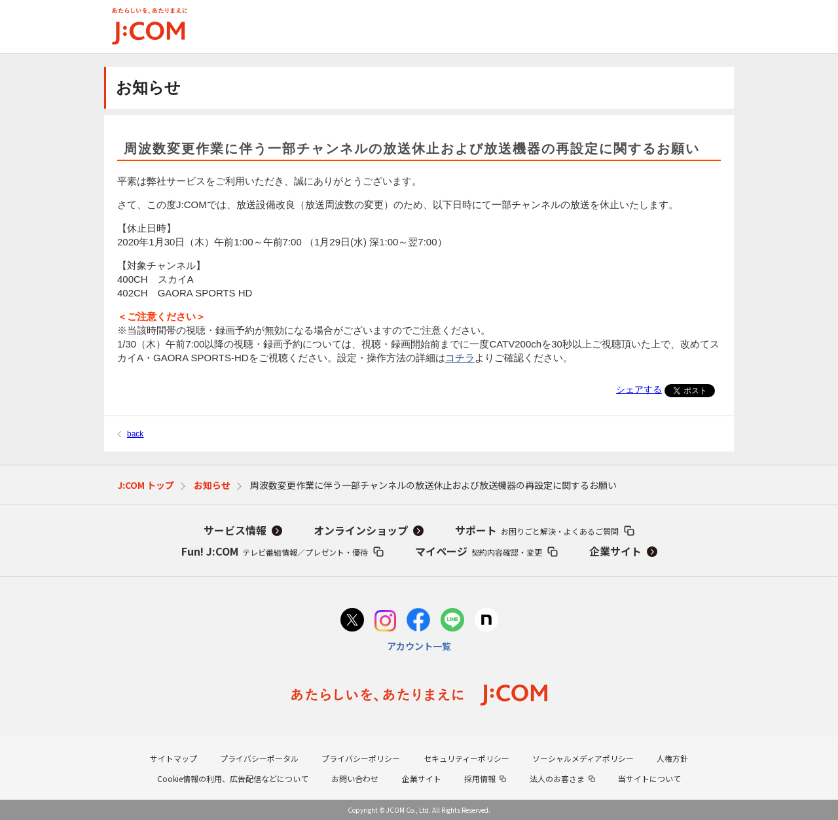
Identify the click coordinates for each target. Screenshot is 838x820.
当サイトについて (649, 778)
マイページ (478, 551)
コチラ (460, 357)
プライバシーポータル (259, 758)
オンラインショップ (361, 530)
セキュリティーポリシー (466, 758)
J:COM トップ (145, 484)
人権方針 (672, 758)
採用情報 (480, 778)
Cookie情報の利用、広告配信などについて (232, 778)
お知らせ (212, 484)
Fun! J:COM (274, 551)
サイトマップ (173, 758)
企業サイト (615, 551)
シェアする (639, 389)
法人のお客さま (557, 778)
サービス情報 (235, 530)
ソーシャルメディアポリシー (583, 758)
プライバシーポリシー (360, 758)
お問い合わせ (354, 778)
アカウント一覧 (419, 645)
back (135, 433)
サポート (537, 530)
